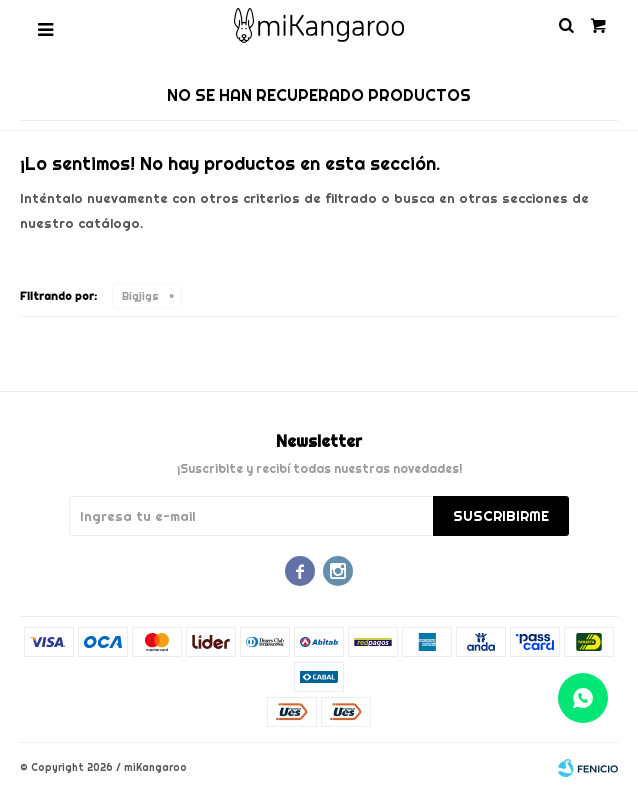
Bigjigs (140, 296)
